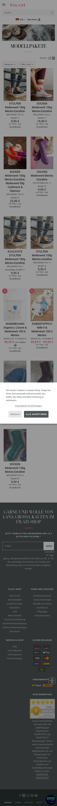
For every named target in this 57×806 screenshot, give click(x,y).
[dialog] (28, 403)
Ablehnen (15, 414)
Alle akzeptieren (36, 414)
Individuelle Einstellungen (28, 405)
